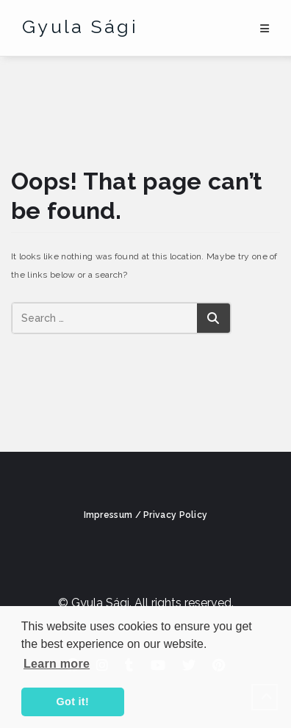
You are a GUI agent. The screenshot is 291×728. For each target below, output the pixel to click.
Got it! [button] (73, 701)
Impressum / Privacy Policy (146, 515)
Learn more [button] (57, 663)
